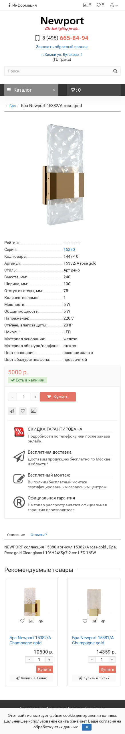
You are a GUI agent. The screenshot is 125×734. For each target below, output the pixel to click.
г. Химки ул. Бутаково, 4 (61, 54)
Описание (16, 535)
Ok (87, 727)
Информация (23, 5)
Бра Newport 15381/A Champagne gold (93, 640)
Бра (12, 106)
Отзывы (39, 534)
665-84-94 (65, 38)
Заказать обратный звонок (62, 46)
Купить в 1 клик (31, 678)
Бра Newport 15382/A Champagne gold (30, 640)
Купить (58, 397)
